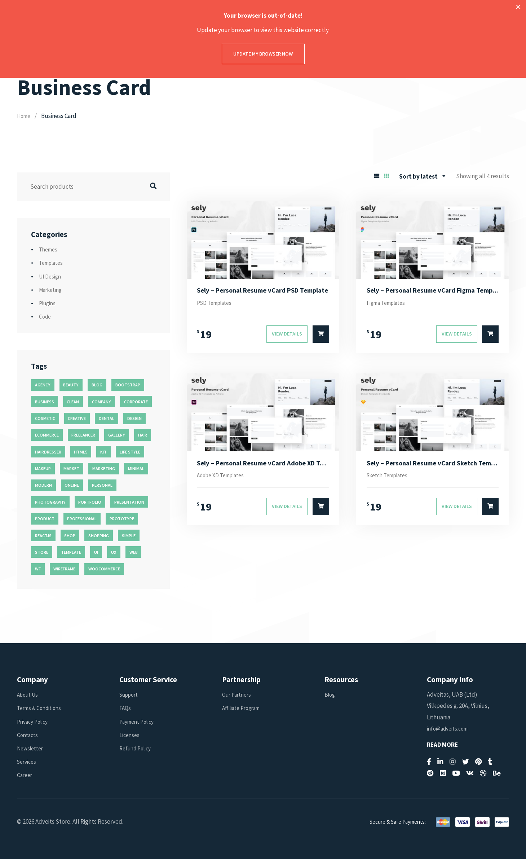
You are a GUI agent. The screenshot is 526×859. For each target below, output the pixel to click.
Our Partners (238, 694)
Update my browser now (263, 54)
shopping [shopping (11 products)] (98, 535)
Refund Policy (137, 748)
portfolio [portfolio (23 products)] (89, 502)
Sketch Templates (391, 479)
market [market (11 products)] (71, 468)
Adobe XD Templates (224, 479)
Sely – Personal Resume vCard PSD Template (263, 291)
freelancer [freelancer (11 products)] (83, 435)
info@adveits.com (450, 728)
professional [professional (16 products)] (82, 518)
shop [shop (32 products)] (69, 535)
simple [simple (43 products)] (129, 535)
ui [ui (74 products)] (96, 552)
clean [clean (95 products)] (73, 401)
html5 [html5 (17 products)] (80, 452)
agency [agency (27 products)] (42, 384)
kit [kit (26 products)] (103, 452)
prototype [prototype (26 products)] (122, 518)
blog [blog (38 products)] (97, 384)
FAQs (125, 708)
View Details (287, 336)
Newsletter (32, 748)
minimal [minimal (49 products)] (136, 468)
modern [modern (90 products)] (43, 485)
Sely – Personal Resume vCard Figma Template (433, 291)
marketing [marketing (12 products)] (103, 468)
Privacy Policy (34, 722)
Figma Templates (389, 304)
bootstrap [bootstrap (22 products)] (127, 384)
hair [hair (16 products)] (142, 435)
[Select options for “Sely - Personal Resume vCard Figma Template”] (490, 336)
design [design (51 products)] (134, 418)
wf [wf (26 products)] (38, 568)
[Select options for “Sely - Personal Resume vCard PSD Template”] (321, 336)
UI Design (51, 276)
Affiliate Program (243, 708)
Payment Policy (139, 722)
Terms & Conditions (41, 708)
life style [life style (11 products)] (130, 452)
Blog (330, 694)
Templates (53, 263)
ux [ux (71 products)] (113, 552)
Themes (49, 249)
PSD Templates (217, 304)
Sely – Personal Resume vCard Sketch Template (433, 466)
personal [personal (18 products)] (102, 485)
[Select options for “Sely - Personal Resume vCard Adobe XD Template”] (321, 511)
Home (25, 116)
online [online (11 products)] (72, 485)
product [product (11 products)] (44, 518)
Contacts (28, 735)
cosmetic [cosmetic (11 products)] (45, 418)
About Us (29, 694)
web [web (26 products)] (133, 552)
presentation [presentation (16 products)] (129, 502)
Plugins (48, 303)
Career (25, 775)
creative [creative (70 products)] (77, 418)
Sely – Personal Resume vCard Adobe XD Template (263, 466)
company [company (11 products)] (101, 401)
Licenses (130, 735)
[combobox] (422, 176)
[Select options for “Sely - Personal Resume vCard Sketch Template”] (490, 511)
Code (45, 316)
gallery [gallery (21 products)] (116, 435)
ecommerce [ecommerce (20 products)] (47, 435)
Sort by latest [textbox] (418, 176)
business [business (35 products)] (44, 401)
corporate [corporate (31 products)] (136, 401)
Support (130, 694)
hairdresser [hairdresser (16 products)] (48, 452)
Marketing (52, 290)
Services (28, 762)
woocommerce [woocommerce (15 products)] (104, 568)
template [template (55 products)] (71, 552)
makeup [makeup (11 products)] (43, 468)
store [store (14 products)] (41, 552)
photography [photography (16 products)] (50, 502)
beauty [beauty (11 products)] (71, 384)
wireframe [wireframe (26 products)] (64, 568)
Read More (442, 745)
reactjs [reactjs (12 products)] (43, 535)
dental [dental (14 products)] (106, 418)
